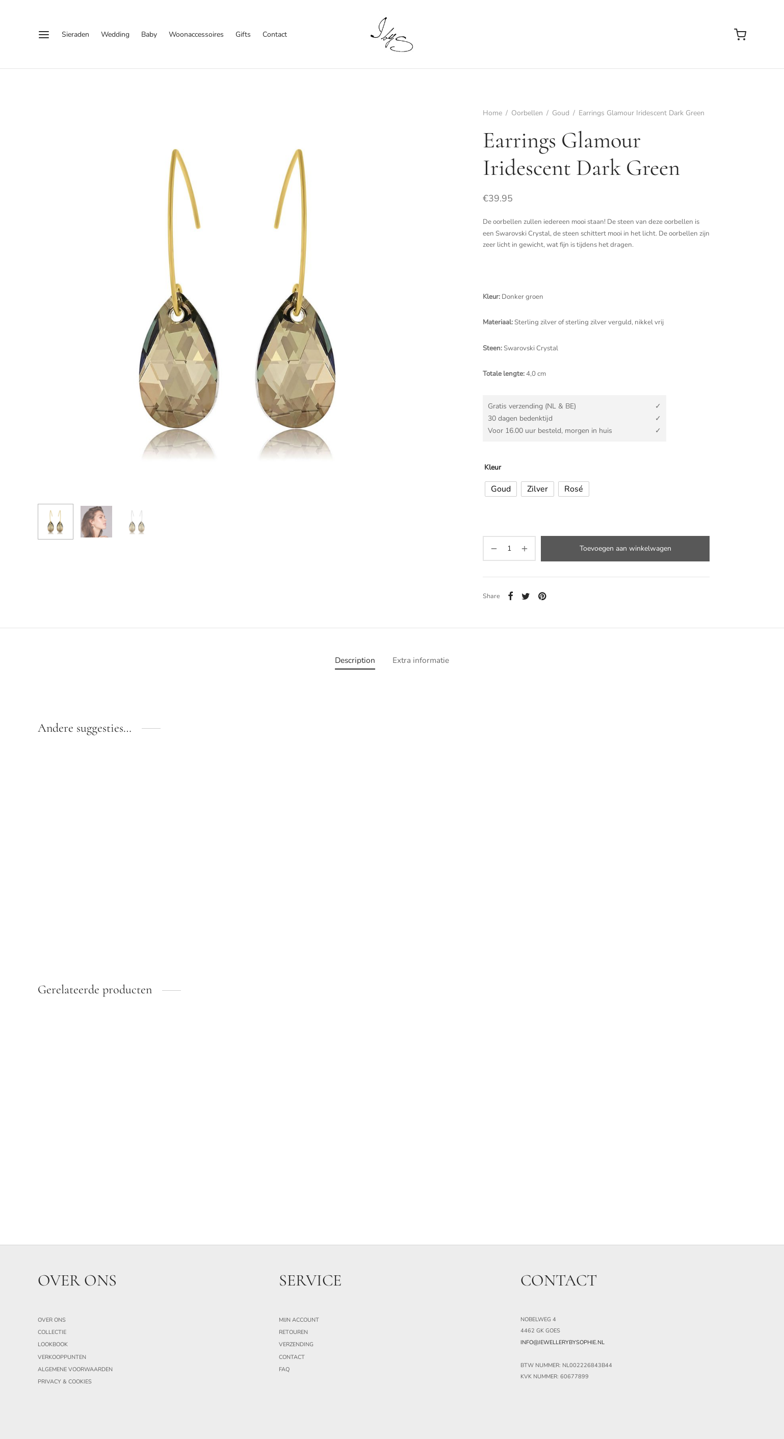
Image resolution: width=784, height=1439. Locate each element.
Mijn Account (299, 1320)
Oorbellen (527, 113)
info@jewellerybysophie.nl (562, 1342)
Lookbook (53, 1344)
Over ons (52, 1320)
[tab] (355, 660)
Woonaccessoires (196, 34)
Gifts (243, 34)
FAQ (284, 1369)
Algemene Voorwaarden (75, 1369)
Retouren (293, 1332)
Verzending (296, 1344)
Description (355, 660)
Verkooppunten (62, 1357)
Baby (149, 34)
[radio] (501, 489)
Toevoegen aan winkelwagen (625, 548)
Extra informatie (421, 660)
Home (492, 113)
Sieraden (75, 34)
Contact (275, 34)
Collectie (52, 1332)
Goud (560, 113)
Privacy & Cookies (65, 1381)
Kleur (492, 467)
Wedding (115, 34)
